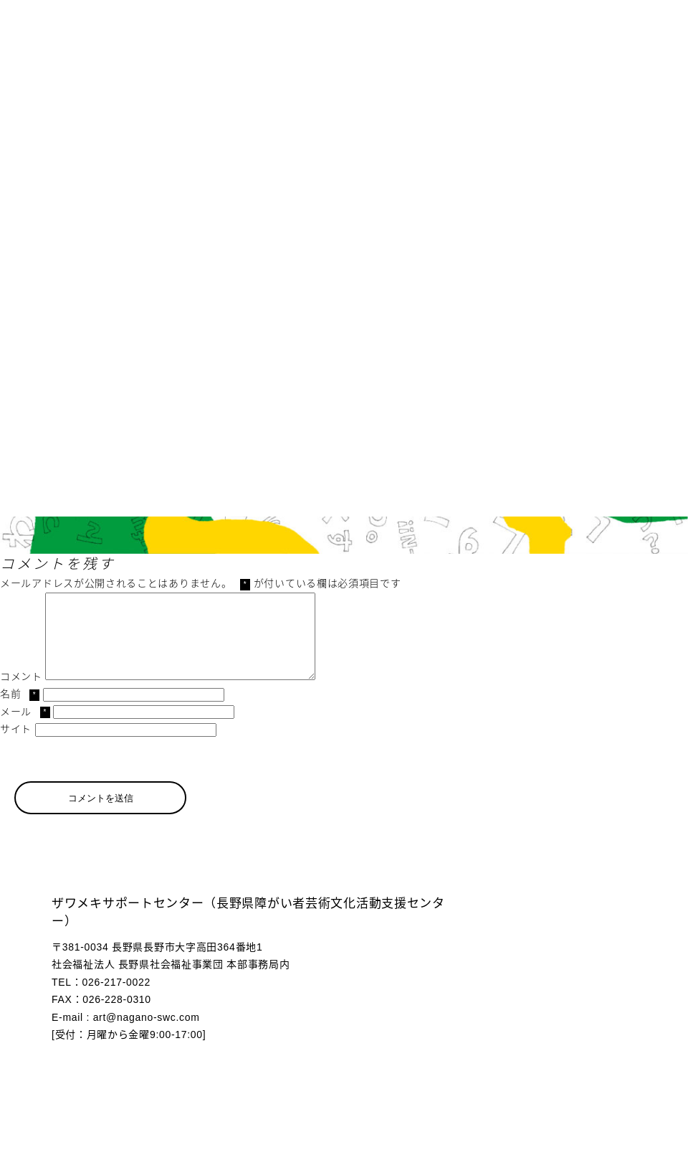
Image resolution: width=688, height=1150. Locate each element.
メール (25, 729)
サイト (16, 746)
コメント (21, 693)
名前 (19, 711)
